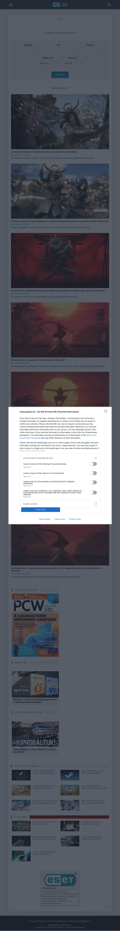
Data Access (60, 519)
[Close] (106, 412)
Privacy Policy (75, 519)
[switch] (93, 464)
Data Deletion (45, 519)
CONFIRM (41, 510)
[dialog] (60, 465)
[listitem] (60, 458)
